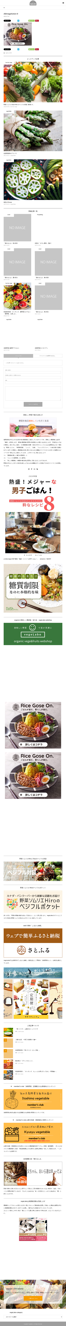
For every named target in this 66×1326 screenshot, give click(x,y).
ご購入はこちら (33, 1298)
